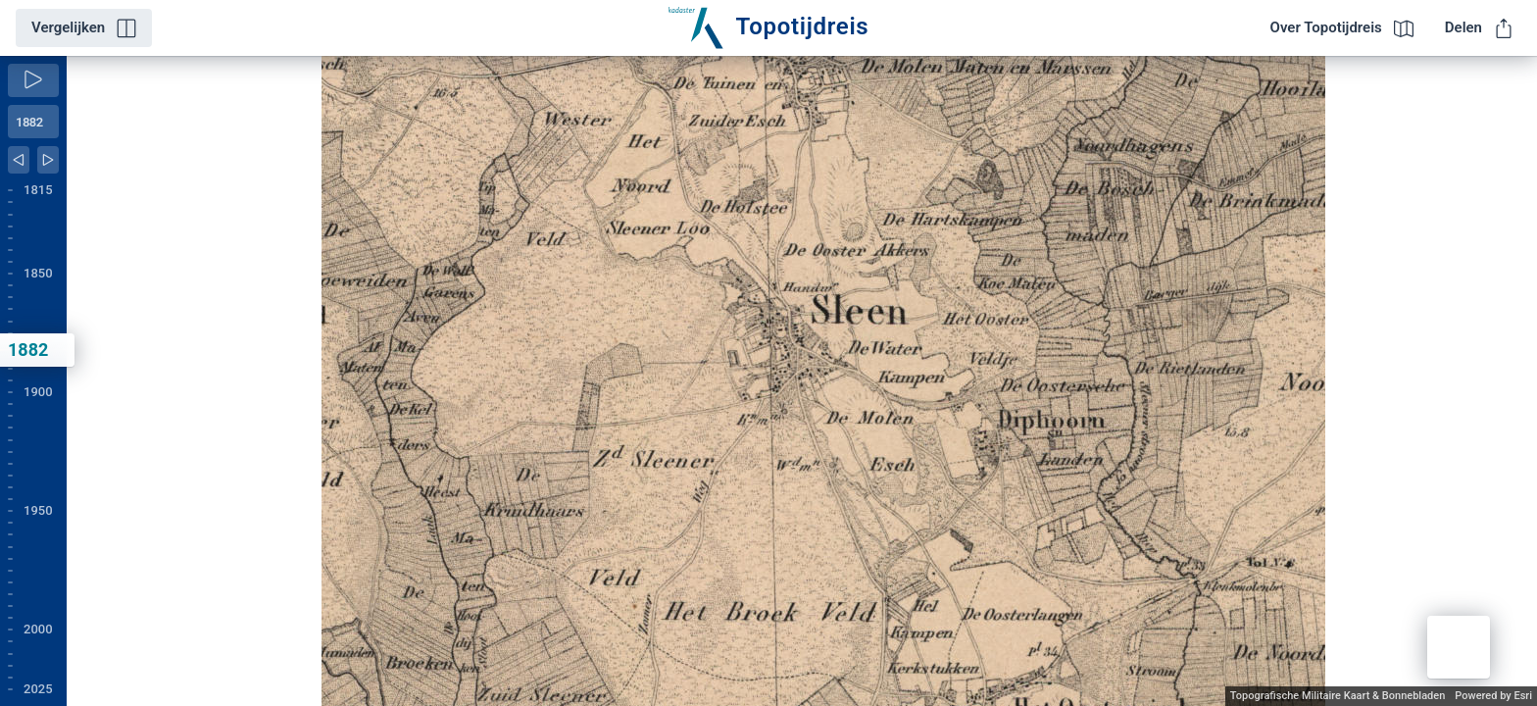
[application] (802, 381)
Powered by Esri (1493, 695)
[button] (1458, 647)
